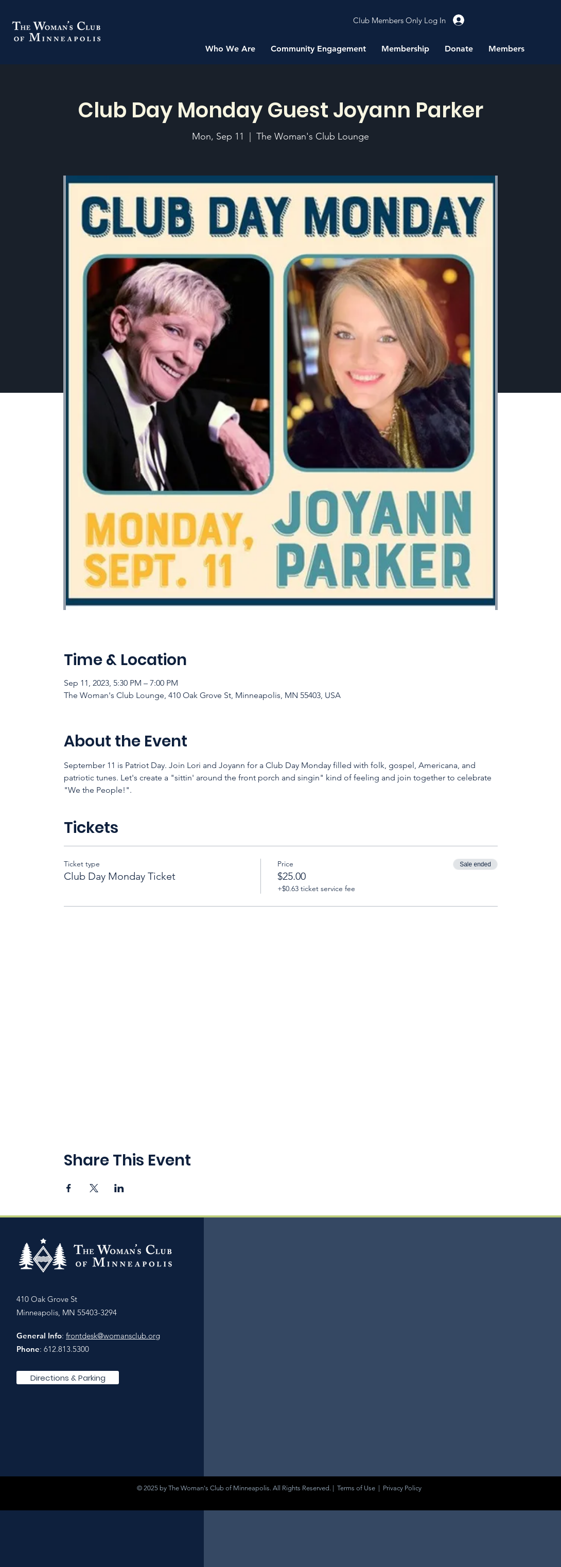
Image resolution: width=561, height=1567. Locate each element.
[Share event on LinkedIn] (119, 1188)
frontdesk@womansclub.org (113, 1335)
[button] (230, 49)
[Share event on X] (94, 1188)
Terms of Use (356, 1488)
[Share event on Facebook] (69, 1188)
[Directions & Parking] (67, 1377)
